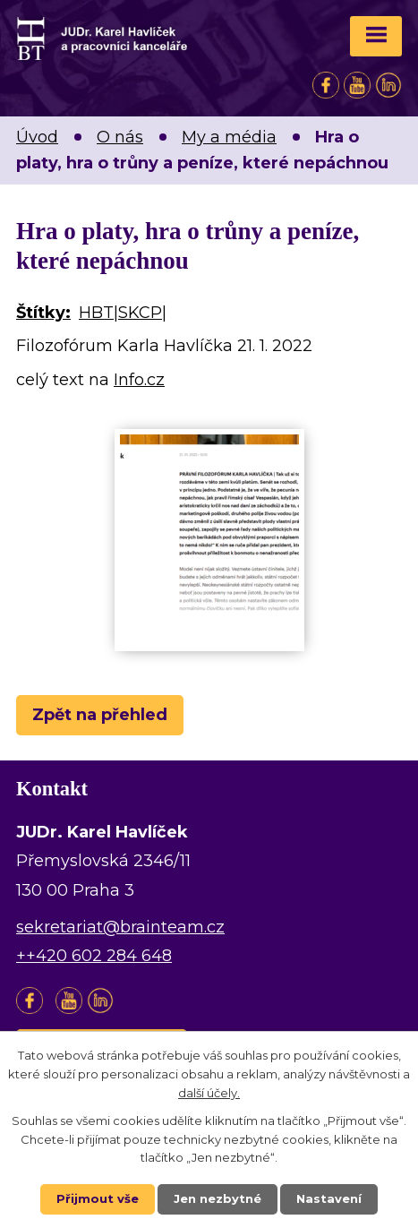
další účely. (209, 1093)
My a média (229, 137)
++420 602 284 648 (94, 956)
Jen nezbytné (217, 1198)
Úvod (37, 137)
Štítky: (43, 312)
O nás (120, 137)
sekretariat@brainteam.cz (120, 927)
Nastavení (329, 1198)
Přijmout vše (97, 1198)
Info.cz (139, 380)
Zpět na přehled (99, 715)
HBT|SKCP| (122, 312)
